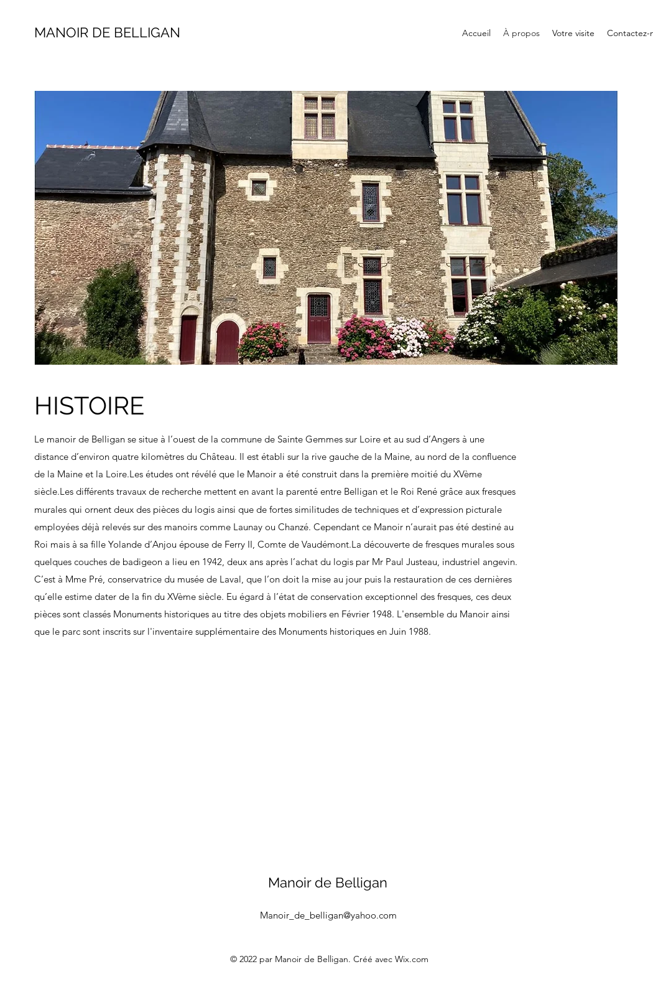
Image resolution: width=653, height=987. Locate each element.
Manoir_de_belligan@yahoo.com (328, 915)
